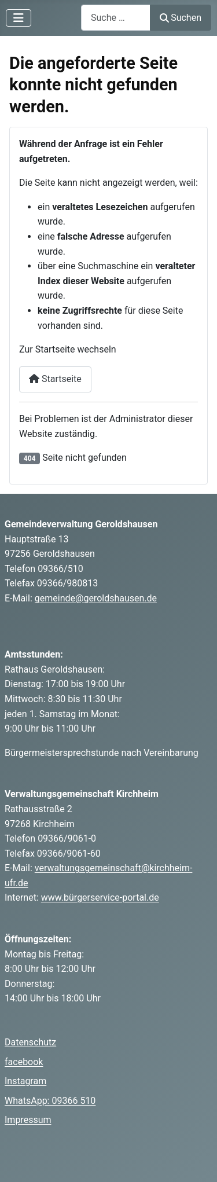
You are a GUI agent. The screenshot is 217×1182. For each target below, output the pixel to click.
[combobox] (115, 18)
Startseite (55, 378)
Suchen (180, 17)
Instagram (25, 1080)
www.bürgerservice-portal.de (100, 897)
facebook (24, 1061)
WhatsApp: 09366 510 (50, 1100)
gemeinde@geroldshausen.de (96, 598)
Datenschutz (30, 1042)
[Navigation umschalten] (18, 18)
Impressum (28, 1119)
